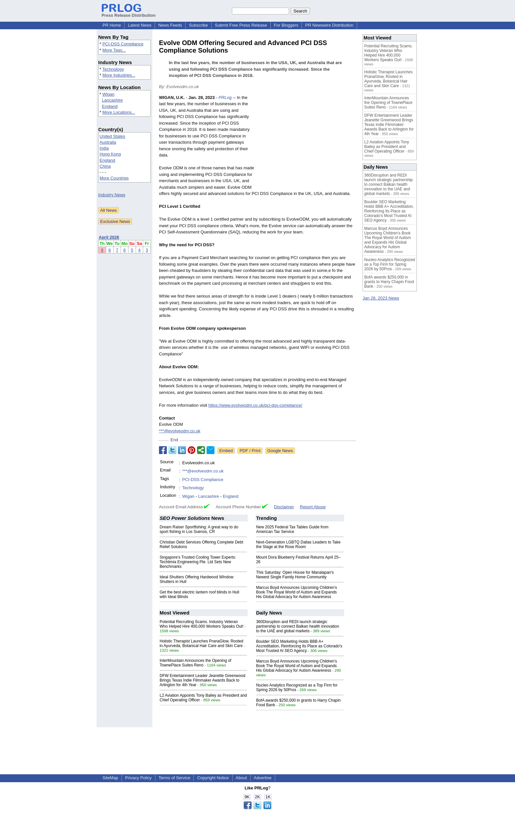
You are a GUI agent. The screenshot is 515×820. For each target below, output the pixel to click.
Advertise (263, 777)
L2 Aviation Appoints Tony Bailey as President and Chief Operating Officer (386, 147)
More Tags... (114, 50)
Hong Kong (110, 154)
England (110, 106)
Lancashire (112, 100)
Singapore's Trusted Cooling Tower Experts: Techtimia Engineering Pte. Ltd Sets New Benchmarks (198, 562)
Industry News (111, 194)
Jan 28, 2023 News (381, 298)
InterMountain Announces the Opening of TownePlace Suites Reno (195, 662)
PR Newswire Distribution (329, 25)
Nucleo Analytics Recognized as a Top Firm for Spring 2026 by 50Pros (389, 264)
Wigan (108, 94)
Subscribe (198, 25)
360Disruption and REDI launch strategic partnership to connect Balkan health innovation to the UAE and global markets (297, 626)
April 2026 (109, 237)
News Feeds (170, 25)
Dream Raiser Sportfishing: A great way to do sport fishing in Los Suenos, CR (199, 529)
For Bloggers (286, 25)
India (104, 148)
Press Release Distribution (128, 13)
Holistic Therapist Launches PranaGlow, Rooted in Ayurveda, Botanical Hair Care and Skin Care (201, 643)
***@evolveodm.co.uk (179, 430)
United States (112, 136)
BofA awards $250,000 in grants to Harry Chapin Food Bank (389, 282)
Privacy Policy (138, 777)
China (105, 166)
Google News (280, 450)
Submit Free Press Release (241, 25)
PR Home (111, 25)
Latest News (139, 25)
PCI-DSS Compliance (123, 43)
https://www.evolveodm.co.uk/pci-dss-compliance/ (255, 405)
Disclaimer (284, 506)
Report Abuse (313, 506)
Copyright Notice (213, 777)
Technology (113, 69)
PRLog (225, 97)
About (241, 777)
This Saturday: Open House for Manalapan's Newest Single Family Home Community (295, 574)
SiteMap (110, 777)
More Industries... (118, 75)
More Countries (114, 178)
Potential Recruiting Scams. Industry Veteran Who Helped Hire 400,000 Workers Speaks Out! (201, 624)
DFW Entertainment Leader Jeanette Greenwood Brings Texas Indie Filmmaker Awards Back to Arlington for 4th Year (202, 680)
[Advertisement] (307, 143)
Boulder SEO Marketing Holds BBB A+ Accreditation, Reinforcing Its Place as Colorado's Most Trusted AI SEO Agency (299, 646)
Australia (108, 142)
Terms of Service (174, 777)
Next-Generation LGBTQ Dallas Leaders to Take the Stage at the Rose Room (298, 544)
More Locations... (118, 112)
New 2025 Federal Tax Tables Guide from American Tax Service (292, 529)
